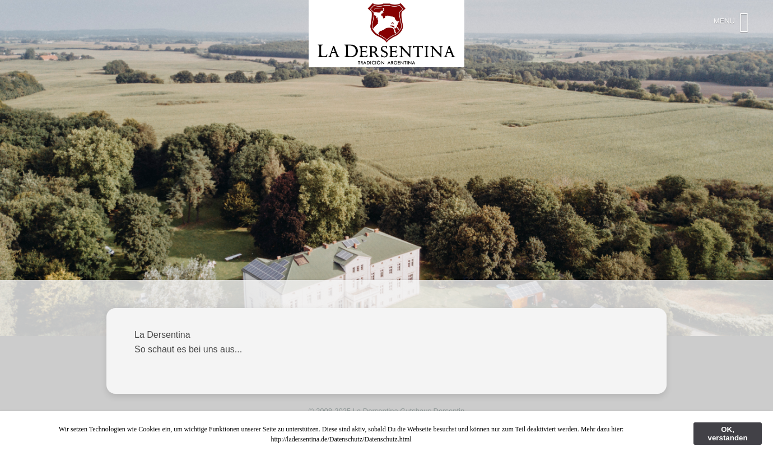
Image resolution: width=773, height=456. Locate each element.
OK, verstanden (727, 433)
